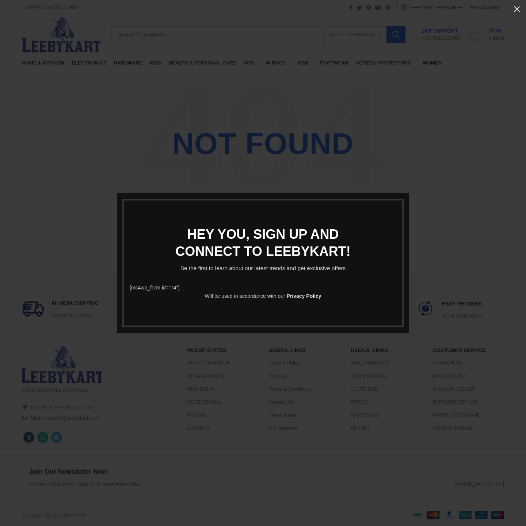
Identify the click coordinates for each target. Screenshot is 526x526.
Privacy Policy (304, 296)
